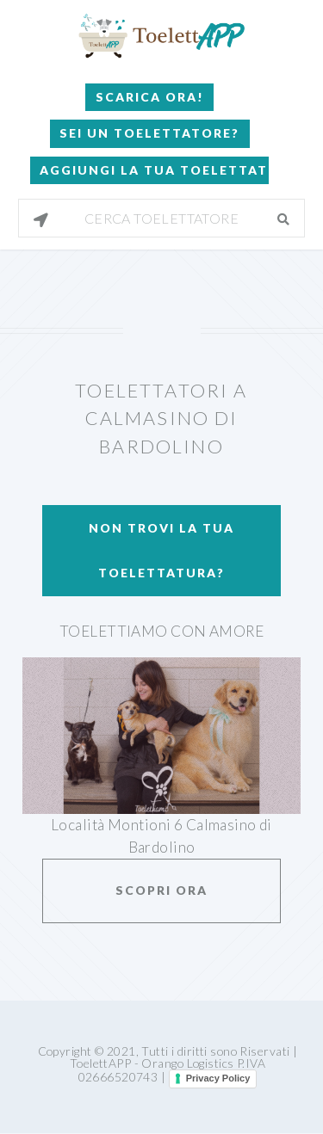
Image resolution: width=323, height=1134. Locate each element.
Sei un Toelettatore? (149, 133)
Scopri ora (161, 890)
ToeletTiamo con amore (161, 631)
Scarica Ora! (150, 96)
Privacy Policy (218, 1078)
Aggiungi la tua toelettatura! (154, 170)
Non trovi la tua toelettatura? (161, 550)
